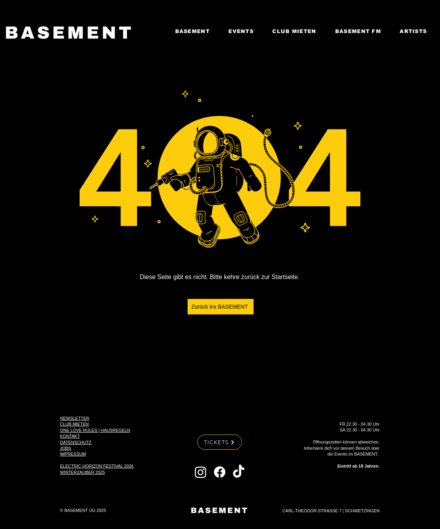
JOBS (65, 448)
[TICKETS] (219, 442)
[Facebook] (219, 472)
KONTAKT (70, 436)
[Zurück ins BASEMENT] (221, 306)
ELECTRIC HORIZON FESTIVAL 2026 (97, 466)
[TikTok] (238, 472)
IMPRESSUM (73, 454)
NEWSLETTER (74, 418)
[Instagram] (200, 472)
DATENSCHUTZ (76, 442)
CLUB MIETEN (74, 424)
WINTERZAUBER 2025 (82, 472)
